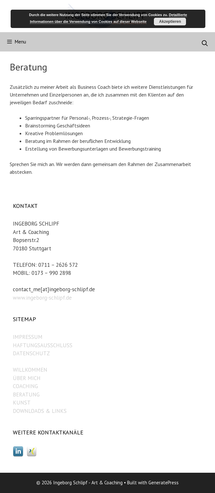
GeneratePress (163, 482)
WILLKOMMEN (30, 369)
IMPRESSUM (27, 336)
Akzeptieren (170, 21)
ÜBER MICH (27, 378)
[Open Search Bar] (205, 43)
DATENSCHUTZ (31, 353)
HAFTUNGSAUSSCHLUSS (42, 345)
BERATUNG (26, 394)
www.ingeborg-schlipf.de (42, 297)
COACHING (25, 386)
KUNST (22, 402)
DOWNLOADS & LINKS (40, 410)
